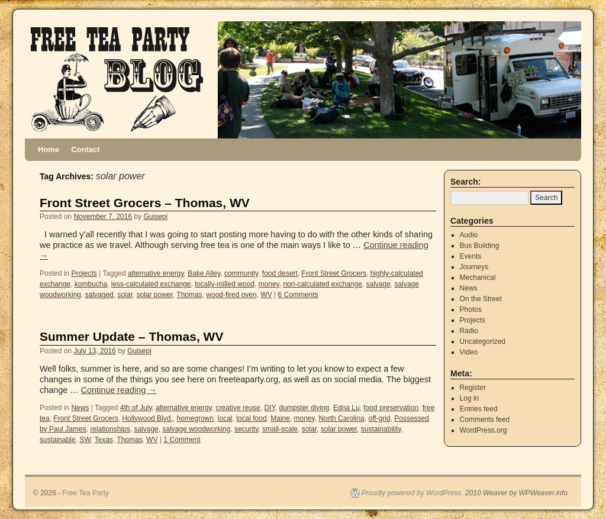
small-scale (280, 429)
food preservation (390, 408)
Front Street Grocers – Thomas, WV (145, 202)
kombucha (91, 284)
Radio (469, 331)
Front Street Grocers (334, 273)
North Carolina (341, 418)
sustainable (58, 440)
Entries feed (479, 409)
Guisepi (156, 216)
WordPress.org (483, 430)
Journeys (474, 267)
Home (48, 149)
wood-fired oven (231, 295)
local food (251, 418)
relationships (110, 429)
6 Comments (298, 295)
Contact (85, 149)
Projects (83, 273)
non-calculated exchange (322, 284)
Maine (280, 418)
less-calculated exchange (151, 284)
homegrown (195, 418)
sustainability (381, 429)
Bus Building (479, 245)
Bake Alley (204, 273)
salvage (378, 284)
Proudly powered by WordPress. (412, 493)
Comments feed (485, 419)
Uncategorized (482, 341)
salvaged (99, 295)
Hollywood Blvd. (147, 418)
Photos (471, 309)
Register (473, 387)
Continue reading (119, 390)
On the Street (481, 299)
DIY (269, 408)
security (246, 429)
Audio (469, 235)
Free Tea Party (86, 493)
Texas (104, 440)
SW (85, 440)
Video (469, 352)
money (269, 284)
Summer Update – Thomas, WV (131, 336)
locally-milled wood (224, 284)
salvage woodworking (196, 429)
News (80, 408)
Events (471, 256)
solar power (154, 295)
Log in (469, 398)
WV (266, 295)
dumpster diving (304, 408)
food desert (280, 273)
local (225, 418)
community (241, 273)
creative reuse (237, 408)
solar (124, 295)
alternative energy (156, 273)
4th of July (136, 408)
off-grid (379, 418)
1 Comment (182, 440)
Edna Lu (346, 408)
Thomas (189, 295)
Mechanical (478, 277)
